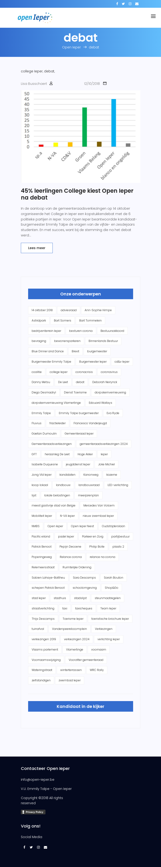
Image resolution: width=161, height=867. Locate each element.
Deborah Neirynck (104, 382)
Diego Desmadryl (44, 392)
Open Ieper (55, 526)
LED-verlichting (118, 485)
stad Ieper (39, 598)
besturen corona (81, 331)
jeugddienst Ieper (78, 464)
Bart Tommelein (90, 320)
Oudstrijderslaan (113, 526)
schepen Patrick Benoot (48, 588)
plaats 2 (118, 547)
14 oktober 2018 (42, 310)
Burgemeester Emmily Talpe (51, 362)
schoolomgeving (85, 588)
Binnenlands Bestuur (103, 341)
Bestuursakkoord (112, 331)
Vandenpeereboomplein (69, 629)
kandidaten (67, 475)
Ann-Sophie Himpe (98, 310)
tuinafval (38, 629)
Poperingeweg (42, 557)
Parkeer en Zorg (92, 536)
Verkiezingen (103, 629)
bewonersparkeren (67, 341)
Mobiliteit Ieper (42, 516)
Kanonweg (90, 475)
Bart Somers (62, 320)
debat (49, 71)
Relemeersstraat (43, 567)
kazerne (111, 475)
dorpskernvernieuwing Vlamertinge (56, 403)
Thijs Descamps (43, 619)
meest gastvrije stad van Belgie (53, 505)
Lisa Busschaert (34, 83)
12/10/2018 (92, 83)
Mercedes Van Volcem (99, 505)
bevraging (39, 341)
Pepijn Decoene (70, 547)
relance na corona (102, 557)
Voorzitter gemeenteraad (86, 660)
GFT (34, 454)
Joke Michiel (106, 464)
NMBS (36, 526)
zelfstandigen (41, 680)
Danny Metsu (41, 382)
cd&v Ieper (122, 362)
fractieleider (57, 423)
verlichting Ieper (108, 639)
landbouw (63, 485)
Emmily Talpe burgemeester (79, 413)
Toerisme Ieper (73, 619)
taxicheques (83, 608)
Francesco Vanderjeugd (90, 423)
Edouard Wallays (100, 403)
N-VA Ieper (67, 516)
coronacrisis (84, 372)
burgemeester (97, 351)
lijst (34, 495)
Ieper (104, 454)
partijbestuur (120, 536)
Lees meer (36, 248)
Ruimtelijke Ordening (77, 567)
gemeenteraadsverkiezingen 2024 (104, 444)
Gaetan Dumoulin (44, 433)
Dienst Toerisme (75, 392)
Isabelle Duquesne (45, 464)
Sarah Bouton (113, 578)
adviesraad (69, 310)
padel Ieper (66, 536)
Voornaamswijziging (46, 660)
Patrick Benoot (42, 547)
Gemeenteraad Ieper (79, 433)
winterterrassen (71, 670)
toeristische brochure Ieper (110, 619)
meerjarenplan (88, 495)
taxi (64, 608)
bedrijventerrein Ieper (46, 331)
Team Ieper (108, 608)
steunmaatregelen (108, 598)
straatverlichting (43, 608)
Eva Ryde (113, 413)
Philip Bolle (97, 547)
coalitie (37, 372)
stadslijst (80, 598)
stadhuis (60, 598)
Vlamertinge (74, 649)
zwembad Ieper (70, 680)
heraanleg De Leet (57, 454)
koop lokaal (40, 485)
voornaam (98, 649)
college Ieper (32, 71)
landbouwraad (89, 485)
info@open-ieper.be (37, 779)
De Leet (63, 382)
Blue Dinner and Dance (48, 351)
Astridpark (39, 320)
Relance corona (71, 557)
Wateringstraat (42, 670)
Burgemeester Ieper (93, 362)
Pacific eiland (41, 536)
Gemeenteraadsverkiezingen (52, 444)
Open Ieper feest (82, 526)
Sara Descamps (84, 578)
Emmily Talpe (41, 413)
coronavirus (109, 372)
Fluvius (36, 423)
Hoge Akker (85, 454)
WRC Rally (97, 670)
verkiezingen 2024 (77, 639)
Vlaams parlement (45, 649)
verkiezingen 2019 (44, 639)
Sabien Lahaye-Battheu (48, 578)
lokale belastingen (57, 495)
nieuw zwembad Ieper (98, 516)
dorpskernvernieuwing (110, 392)
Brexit (75, 351)
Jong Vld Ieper (42, 475)
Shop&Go (111, 588)
